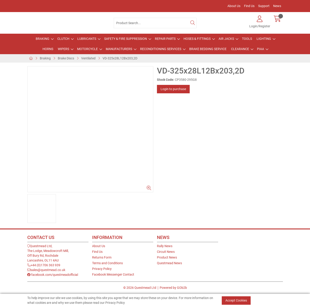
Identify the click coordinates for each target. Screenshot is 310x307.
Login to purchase (173, 89)
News (277, 6)
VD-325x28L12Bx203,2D (120, 58)
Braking (42, 39)
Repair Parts (165, 39)
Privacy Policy (102, 269)
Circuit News (166, 252)
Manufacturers (119, 49)
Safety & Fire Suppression (125, 39)
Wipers (63, 49)
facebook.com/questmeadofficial (52, 275)
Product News (167, 257)
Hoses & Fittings (197, 39)
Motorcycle (87, 49)
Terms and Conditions (107, 263)
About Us (233, 6)
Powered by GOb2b (173, 287)
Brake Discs (66, 58)
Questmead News (169, 263)
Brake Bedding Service (208, 49)
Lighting (264, 39)
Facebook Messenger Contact (113, 274)
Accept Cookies (236, 300)
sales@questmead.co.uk (46, 270)
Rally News (164, 246)
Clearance (240, 49)
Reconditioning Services (160, 49)
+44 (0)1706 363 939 (43, 265)
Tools (247, 39)
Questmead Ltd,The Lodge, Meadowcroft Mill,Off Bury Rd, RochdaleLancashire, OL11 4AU (48, 253)
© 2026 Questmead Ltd (139, 287)
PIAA (260, 49)
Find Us (249, 6)
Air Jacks (226, 39)
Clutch (63, 39)
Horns (48, 49)
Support (264, 6)
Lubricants (86, 39)
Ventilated (88, 58)
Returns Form (101, 257)
